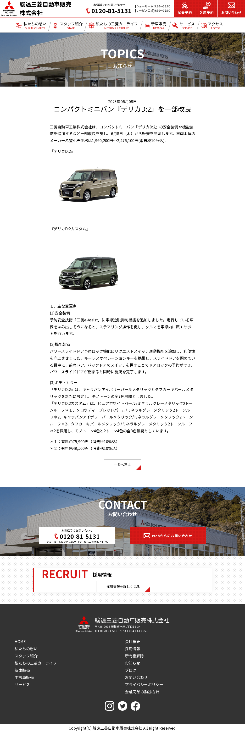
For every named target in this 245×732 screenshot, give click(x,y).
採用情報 (132, 648)
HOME (20, 641)
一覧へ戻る (122, 464)
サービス (22, 684)
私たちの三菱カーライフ (36, 663)
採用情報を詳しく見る (123, 586)
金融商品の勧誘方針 (142, 691)
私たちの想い (26, 648)
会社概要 (132, 641)
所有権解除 (134, 656)
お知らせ (132, 663)
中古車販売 (24, 677)
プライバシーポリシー (144, 684)
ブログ (130, 670)
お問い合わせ (136, 677)
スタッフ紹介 (26, 656)
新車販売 (22, 670)
